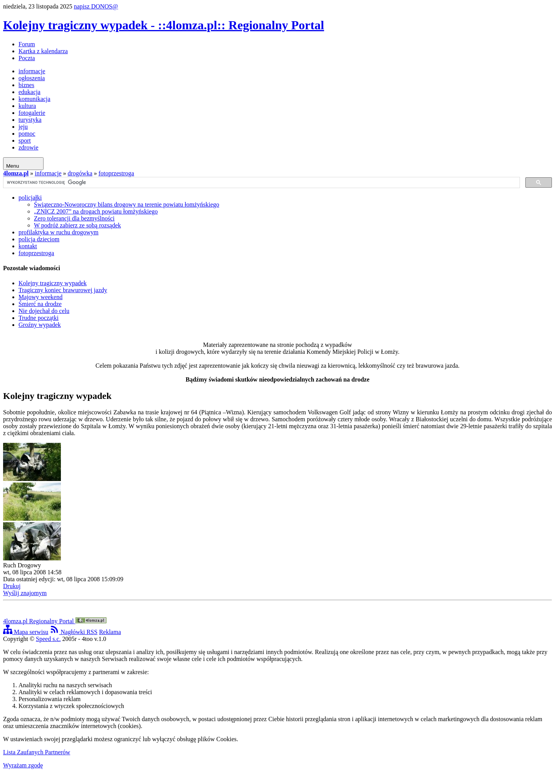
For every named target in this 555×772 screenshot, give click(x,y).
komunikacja (34, 99)
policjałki (30, 197)
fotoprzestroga (116, 173)
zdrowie (28, 147)
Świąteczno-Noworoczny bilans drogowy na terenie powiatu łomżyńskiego (126, 204)
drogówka (80, 173)
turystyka (30, 119)
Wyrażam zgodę (23, 765)
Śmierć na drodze (40, 304)
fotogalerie (31, 112)
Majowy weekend (40, 297)
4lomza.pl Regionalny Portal (54, 621)
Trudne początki (38, 318)
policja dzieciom (38, 239)
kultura (27, 106)
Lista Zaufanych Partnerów (36, 752)
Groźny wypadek (39, 324)
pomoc (26, 133)
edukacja (29, 92)
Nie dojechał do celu (43, 311)
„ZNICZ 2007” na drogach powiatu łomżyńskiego (96, 211)
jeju (23, 126)
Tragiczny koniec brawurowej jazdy (62, 290)
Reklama (110, 632)
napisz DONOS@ (96, 6)
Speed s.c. (48, 639)
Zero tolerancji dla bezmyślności (74, 218)
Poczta (26, 58)
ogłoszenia (31, 78)
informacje (31, 71)
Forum (26, 44)
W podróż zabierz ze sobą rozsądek (77, 225)
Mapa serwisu (25, 632)
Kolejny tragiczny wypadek (52, 283)
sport (24, 140)
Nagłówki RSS (74, 632)
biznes (26, 85)
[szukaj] (261, 182)
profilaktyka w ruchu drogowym (58, 232)
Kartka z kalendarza (43, 51)
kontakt (27, 246)
